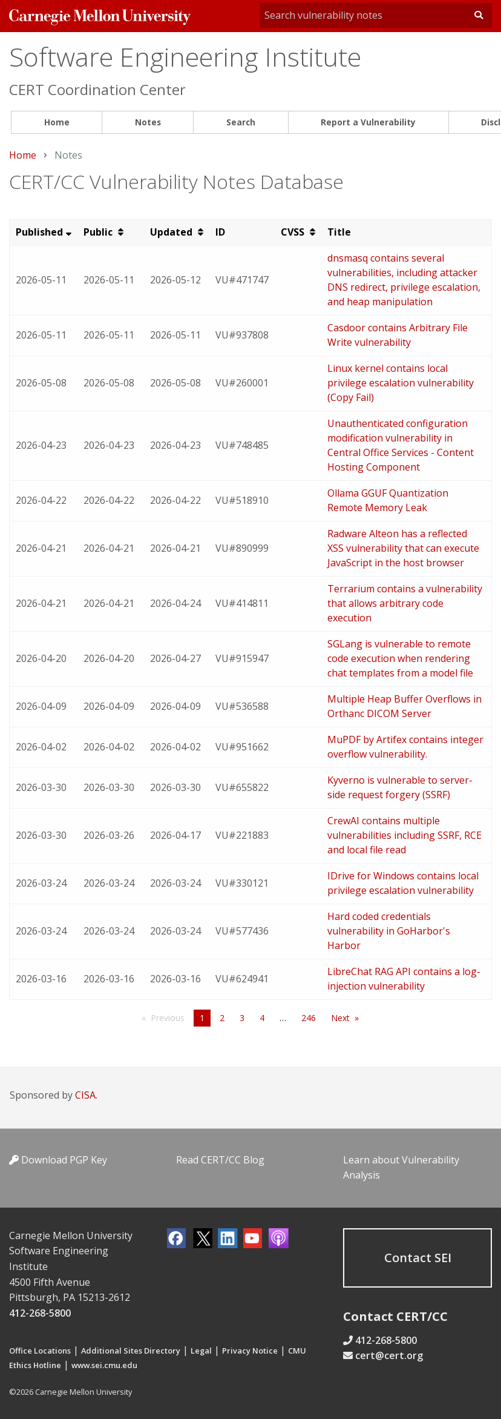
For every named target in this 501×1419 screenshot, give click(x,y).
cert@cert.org (389, 1355)
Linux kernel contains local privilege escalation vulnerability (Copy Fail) (400, 383)
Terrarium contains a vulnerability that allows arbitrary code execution (404, 603)
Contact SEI (417, 1257)
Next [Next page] (340, 1018)
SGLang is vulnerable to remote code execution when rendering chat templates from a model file (400, 658)
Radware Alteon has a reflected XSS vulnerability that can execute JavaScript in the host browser (403, 548)
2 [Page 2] (222, 1018)
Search (240, 122)
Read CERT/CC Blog (220, 1159)
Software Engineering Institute (185, 56)
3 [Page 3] (242, 1018)
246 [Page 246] (308, 1018)
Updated (172, 232)
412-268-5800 (40, 1313)
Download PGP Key (58, 1159)
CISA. (86, 1095)
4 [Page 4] (262, 1018)
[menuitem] (56, 122)
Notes (148, 122)
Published (39, 232)
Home (57, 122)
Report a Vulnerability (368, 122)
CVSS (294, 232)
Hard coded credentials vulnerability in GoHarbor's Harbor (388, 931)
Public (99, 232)
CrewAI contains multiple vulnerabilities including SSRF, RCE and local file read (404, 835)
